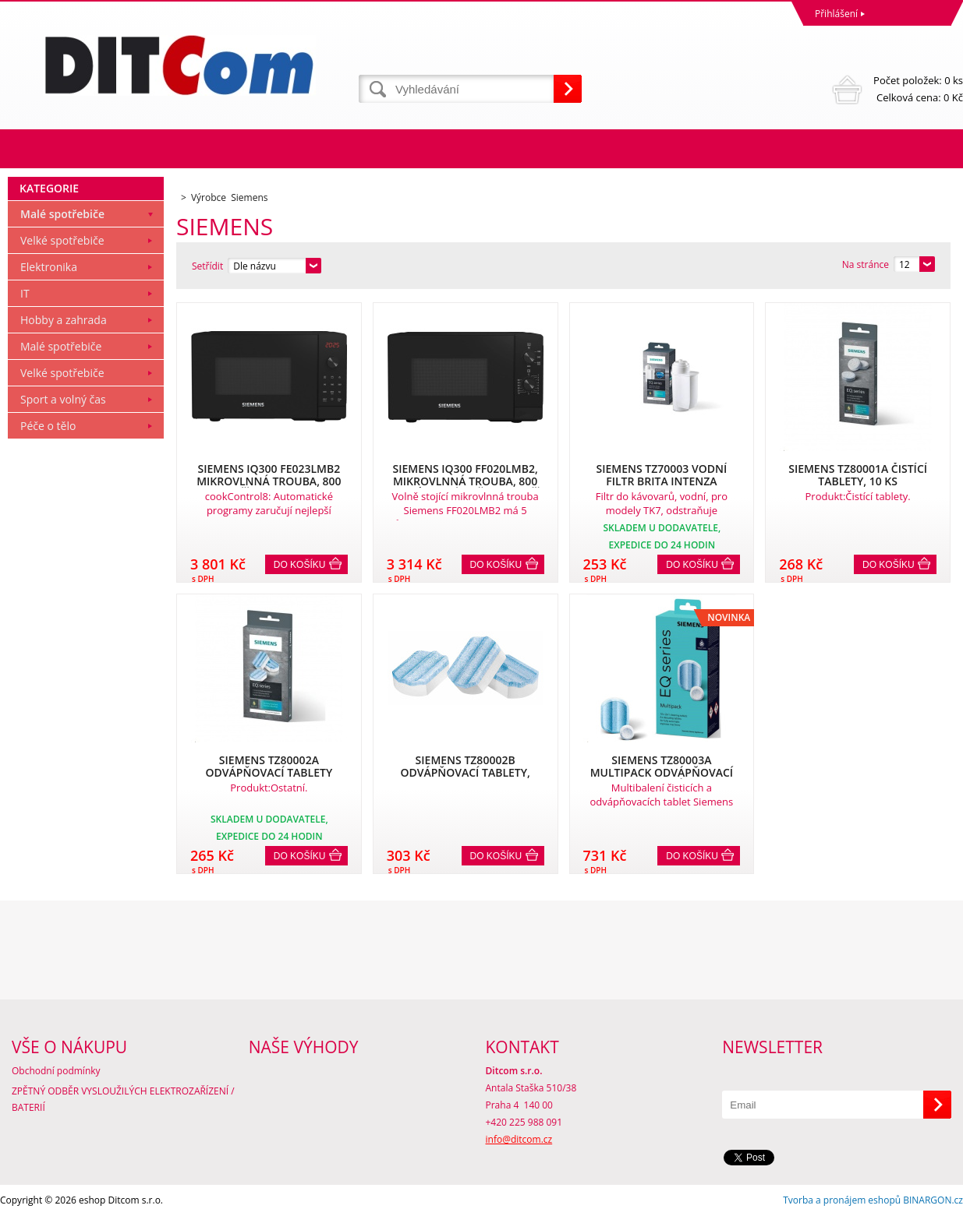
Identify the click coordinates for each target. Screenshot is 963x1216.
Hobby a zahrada (63, 319)
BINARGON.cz (933, 1200)
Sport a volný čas (63, 399)
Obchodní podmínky (56, 1070)
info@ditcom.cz (519, 1139)
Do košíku (300, 564)
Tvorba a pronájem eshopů (842, 1200)
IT (25, 293)
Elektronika (48, 266)
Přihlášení (836, 13)
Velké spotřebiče (62, 240)
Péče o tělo (48, 425)
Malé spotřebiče (62, 213)
